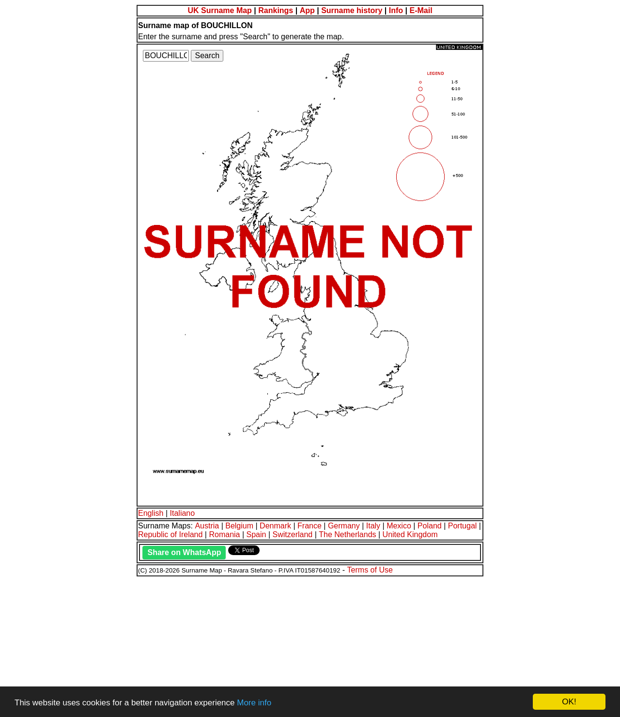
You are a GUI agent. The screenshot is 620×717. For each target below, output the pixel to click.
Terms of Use (370, 570)
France (309, 526)
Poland (430, 526)
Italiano (182, 513)
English (150, 513)
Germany (344, 526)
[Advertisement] (294, 645)
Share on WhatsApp (184, 552)
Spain (256, 534)
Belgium (239, 526)
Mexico (399, 526)
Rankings (275, 10)
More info (254, 702)
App (307, 10)
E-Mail (420, 10)
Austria (207, 526)
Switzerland (293, 534)
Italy (373, 526)
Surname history (351, 10)
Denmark (275, 526)
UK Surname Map (219, 10)
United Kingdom (410, 534)
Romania (224, 534)
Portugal (462, 526)
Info (396, 10)
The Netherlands (347, 534)
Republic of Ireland (170, 534)
